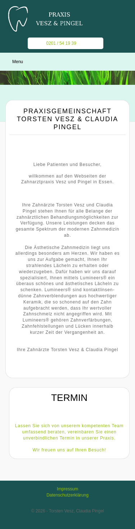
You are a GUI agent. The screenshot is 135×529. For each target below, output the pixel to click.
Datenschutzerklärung (67, 495)
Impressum (67, 488)
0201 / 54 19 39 (57, 43)
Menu (17, 61)
